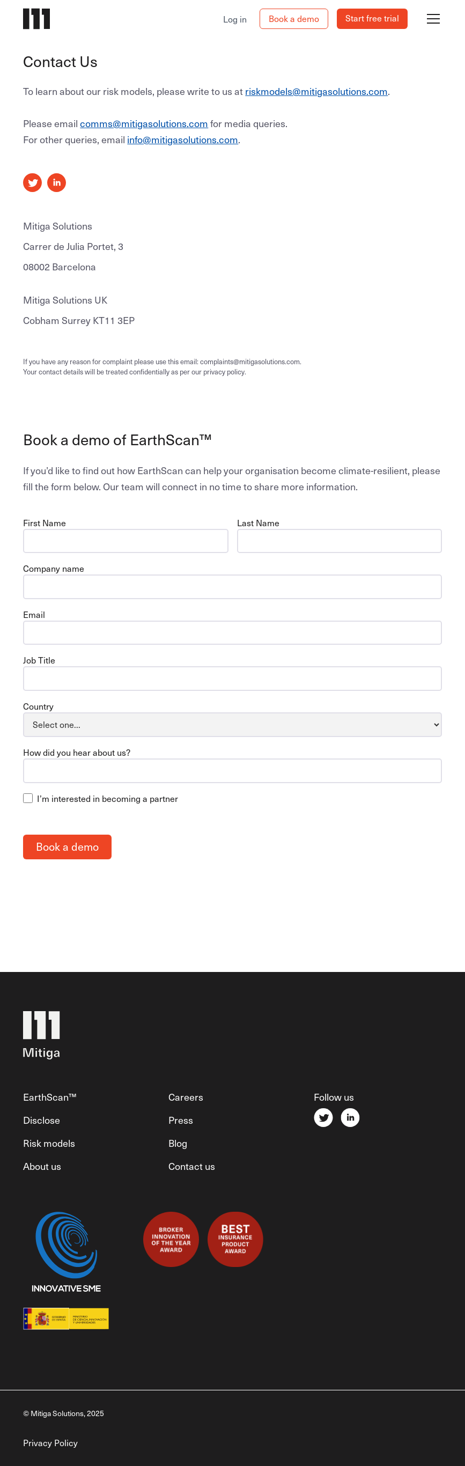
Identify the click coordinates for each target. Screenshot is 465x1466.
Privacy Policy (50, 1442)
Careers (185, 1096)
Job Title (39, 659)
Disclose (41, 1120)
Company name (53, 568)
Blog (177, 1143)
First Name (44, 522)
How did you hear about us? (76, 752)
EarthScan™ (49, 1096)
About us (42, 1166)
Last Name (258, 522)
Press (180, 1120)
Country (38, 705)
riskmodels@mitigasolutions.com (316, 91)
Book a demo (294, 18)
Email (34, 614)
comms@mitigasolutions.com (144, 123)
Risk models (49, 1143)
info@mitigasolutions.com (182, 139)
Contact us (191, 1166)
